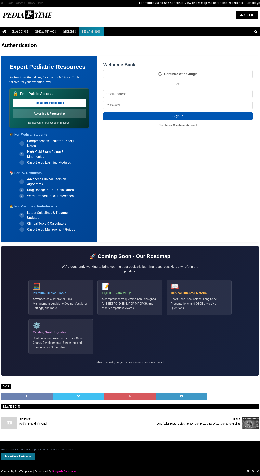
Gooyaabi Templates (64, 471)
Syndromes (69, 31)
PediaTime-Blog (91, 31)
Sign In (177, 116)
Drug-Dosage (20, 31)
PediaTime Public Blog (49, 103)
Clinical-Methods (45, 31)
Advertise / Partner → (17, 456)
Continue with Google (177, 74)
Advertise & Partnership (49, 113)
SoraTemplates (23, 471)
